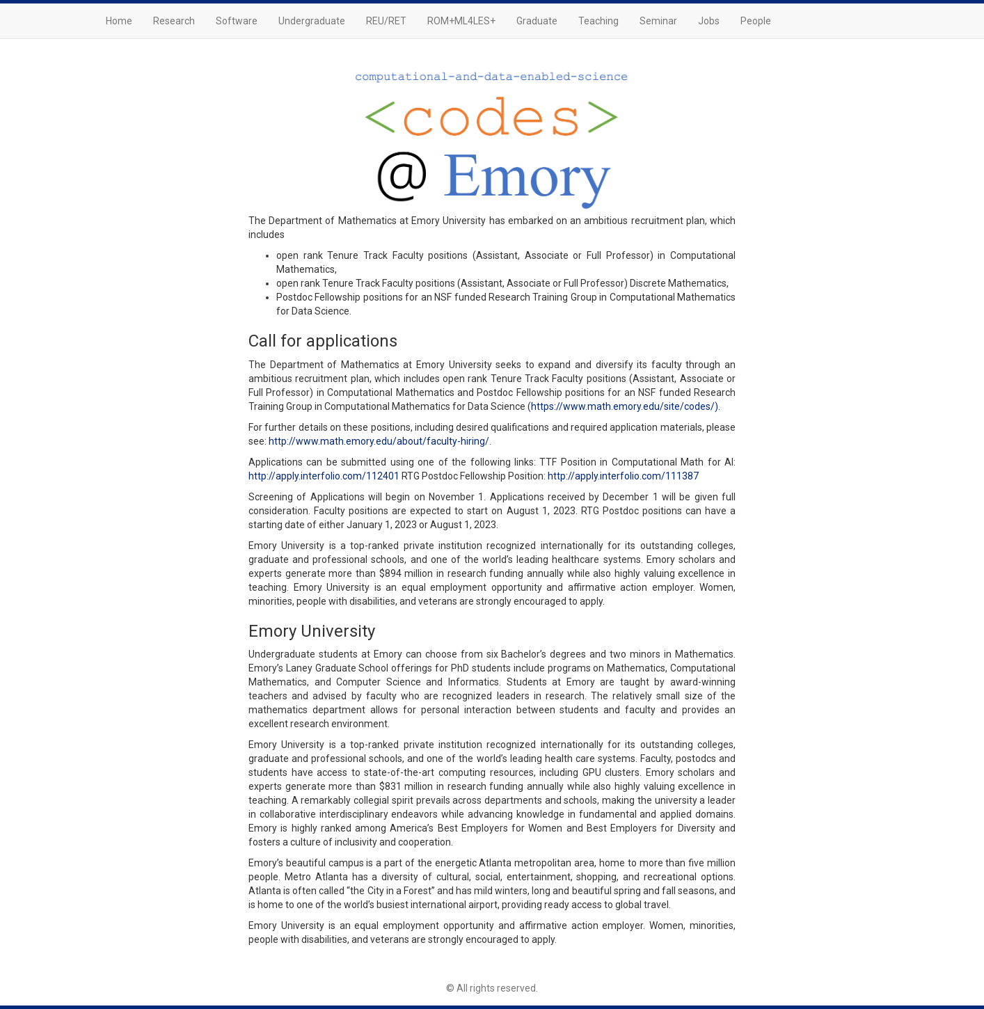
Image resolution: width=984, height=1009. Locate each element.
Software (236, 20)
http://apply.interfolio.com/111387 (623, 476)
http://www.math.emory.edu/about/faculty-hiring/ (379, 441)
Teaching (598, 20)
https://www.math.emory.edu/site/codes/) (624, 406)
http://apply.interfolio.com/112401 (323, 476)
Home (119, 20)
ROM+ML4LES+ (461, 20)
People (755, 20)
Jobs (709, 20)
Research (174, 20)
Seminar (658, 20)
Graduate (536, 20)
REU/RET (386, 20)
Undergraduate (311, 20)
